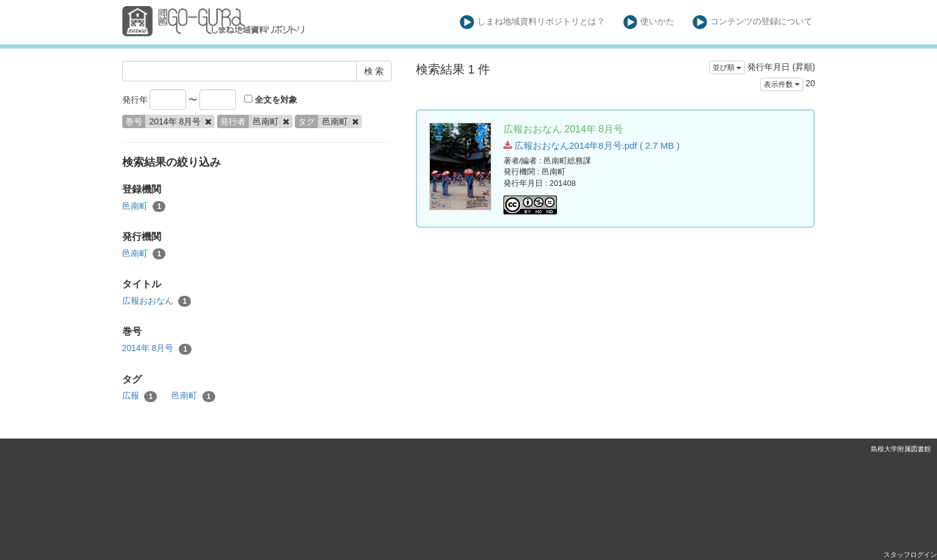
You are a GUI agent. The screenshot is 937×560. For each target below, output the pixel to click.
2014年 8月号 (157, 348)
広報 (139, 396)
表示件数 (782, 84)
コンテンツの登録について (752, 22)
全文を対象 (270, 99)
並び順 (727, 67)
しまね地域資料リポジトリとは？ (532, 22)
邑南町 (144, 206)
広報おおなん (157, 301)
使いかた (649, 22)
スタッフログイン (910, 554)
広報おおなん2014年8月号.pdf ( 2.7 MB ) (591, 145)
